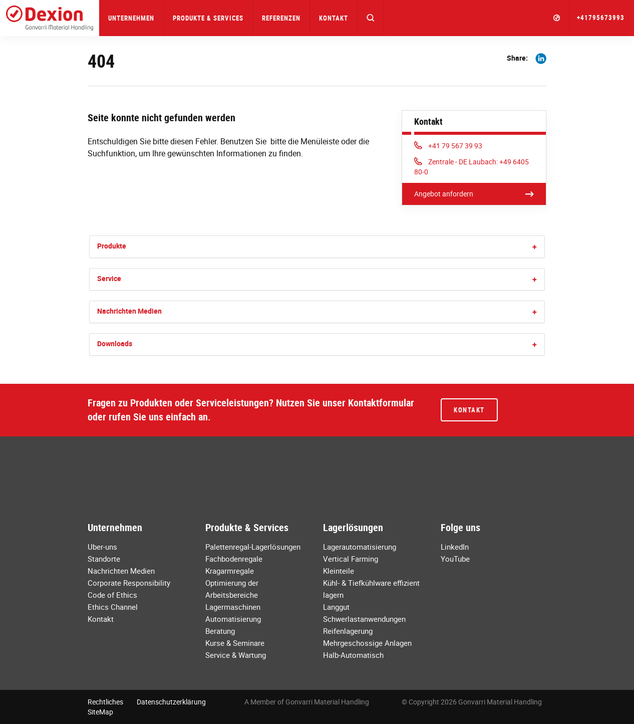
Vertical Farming (350, 559)
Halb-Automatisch (353, 655)
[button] (371, 18)
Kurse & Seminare (234, 643)
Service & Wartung (235, 655)
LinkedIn (455, 547)
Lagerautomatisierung (359, 547)
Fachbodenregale (233, 559)
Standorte (104, 559)
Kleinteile (338, 571)
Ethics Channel (113, 607)
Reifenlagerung (348, 631)
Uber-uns (102, 547)
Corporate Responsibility (129, 583)
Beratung (220, 631)
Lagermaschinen (232, 607)
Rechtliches (105, 701)
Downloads (114, 343)
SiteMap (100, 711)
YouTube (455, 559)
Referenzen (281, 18)
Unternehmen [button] (131, 18)
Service (109, 278)
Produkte (111, 246)
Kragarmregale (229, 571)
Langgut (336, 607)
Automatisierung (233, 619)
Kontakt (333, 18)
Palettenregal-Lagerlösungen (252, 547)
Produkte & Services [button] (208, 18)
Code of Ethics (112, 595)
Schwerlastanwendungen (364, 619)
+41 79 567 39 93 (448, 145)
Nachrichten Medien (129, 311)
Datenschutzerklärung (171, 701)
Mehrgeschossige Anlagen (367, 643)
